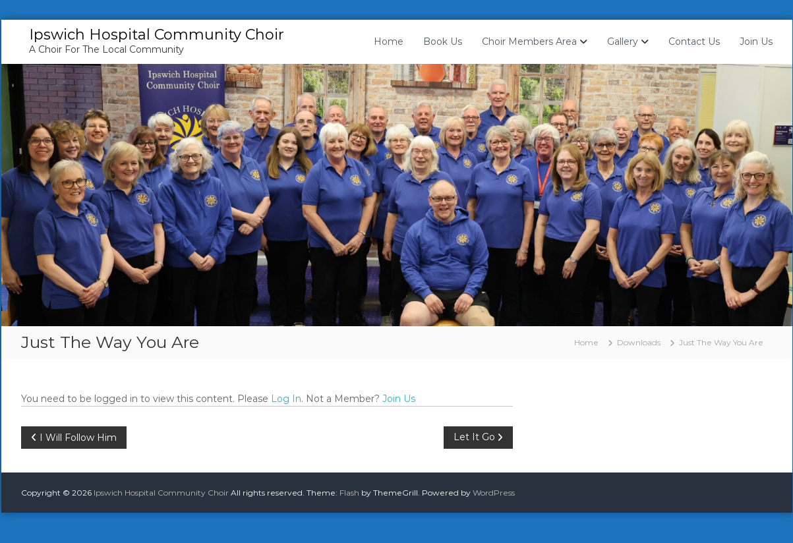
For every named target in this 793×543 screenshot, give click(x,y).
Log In (286, 399)
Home (388, 41)
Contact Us (694, 41)
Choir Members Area (529, 41)
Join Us (756, 41)
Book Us (442, 41)
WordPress (494, 493)
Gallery (622, 41)
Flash (349, 493)
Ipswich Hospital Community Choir (156, 34)
